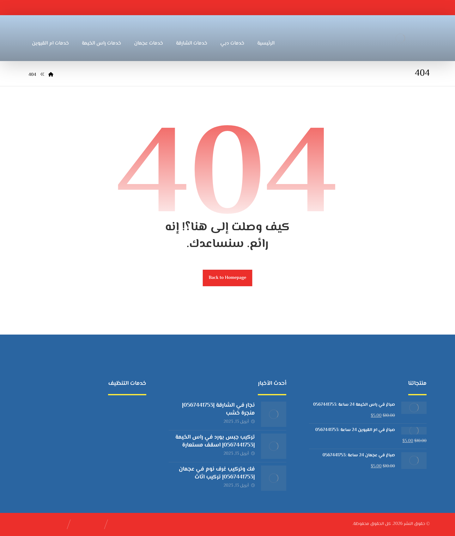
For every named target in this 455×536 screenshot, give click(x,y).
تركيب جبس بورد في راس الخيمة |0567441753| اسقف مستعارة (215, 441)
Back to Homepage (227, 277)
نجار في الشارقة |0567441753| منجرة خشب (218, 409)
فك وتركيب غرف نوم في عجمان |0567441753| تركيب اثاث (217, 473)
